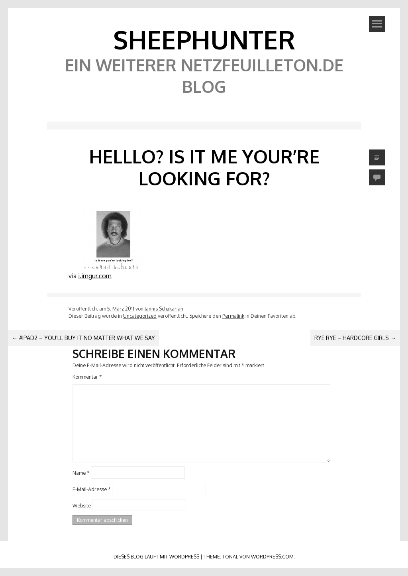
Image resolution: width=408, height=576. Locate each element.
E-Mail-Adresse (92, 489)
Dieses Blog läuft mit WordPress (156, 556)
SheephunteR (204, 39)
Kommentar (87, 377)
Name (81, 473)
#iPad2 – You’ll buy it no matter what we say (83, 337)
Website (82, 505)
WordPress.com (272, 556)
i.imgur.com (95, 276)
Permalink (233, 316)
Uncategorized (140, 316)
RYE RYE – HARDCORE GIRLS (355, 337)
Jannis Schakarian (164, 308)
